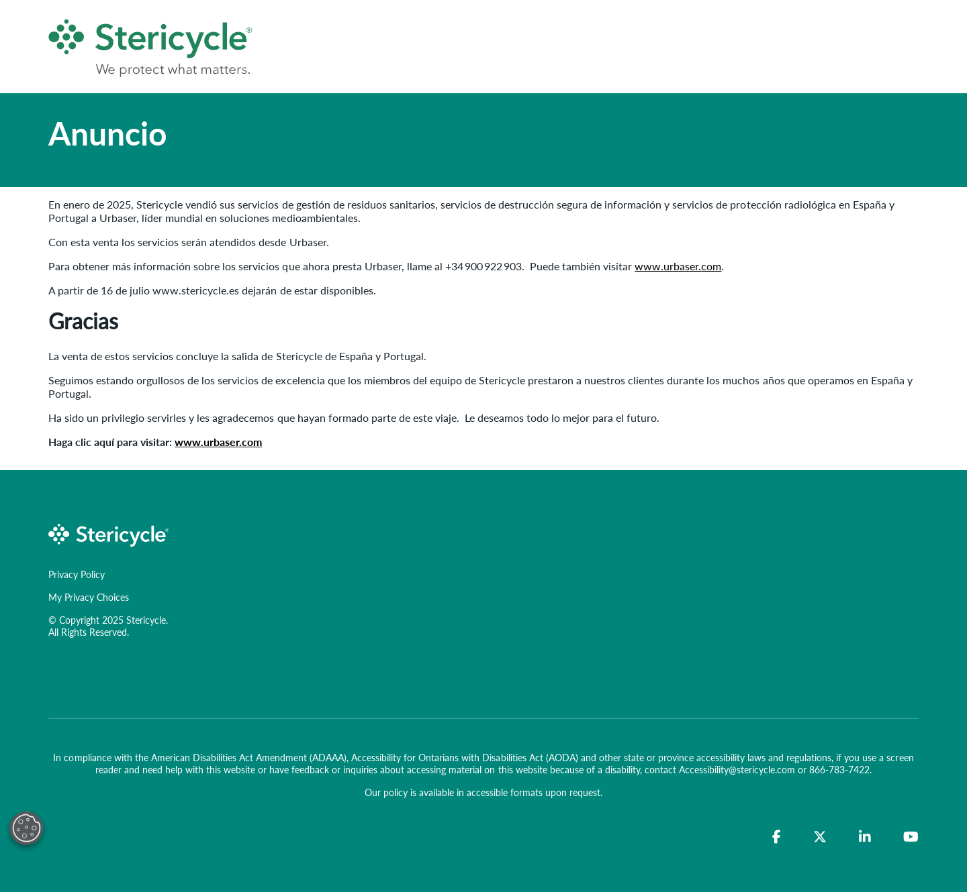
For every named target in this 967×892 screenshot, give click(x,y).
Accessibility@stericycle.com (737, 769)
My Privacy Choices (88, 597)
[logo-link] (108, 533)
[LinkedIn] (865, 837)
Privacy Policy (76, 574)
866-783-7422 (839, 769)
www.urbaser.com (678, 266)
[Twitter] (820, 837)
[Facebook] (776, 837)
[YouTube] (911, 837)
